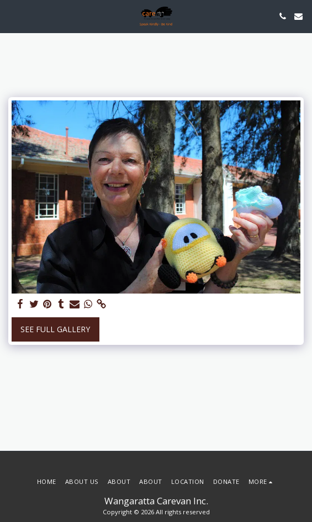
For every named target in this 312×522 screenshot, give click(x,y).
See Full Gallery (55, 329)
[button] (12, 15)
